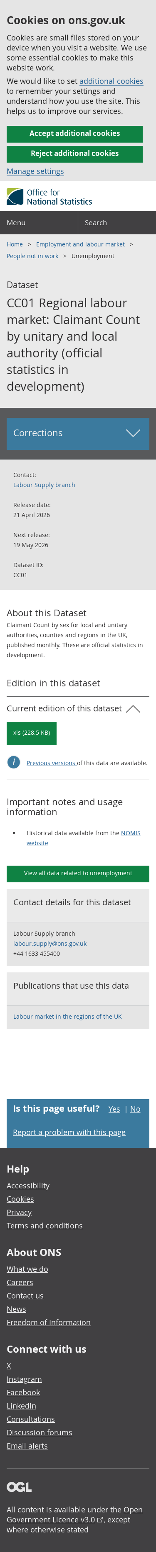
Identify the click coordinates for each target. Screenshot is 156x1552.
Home (16, 244)
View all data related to (78, 873)
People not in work (33, 256)
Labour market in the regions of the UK (67, 1016)
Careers (20, 1282)
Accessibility (28, 1185)
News (16, 1309)
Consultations (31, 1419)
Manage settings (35, 171)
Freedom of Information (49, 1322)
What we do (27, 1269)
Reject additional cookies (75, 153)
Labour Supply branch (44, 485)
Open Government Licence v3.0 (75, 1514)
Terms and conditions (45, 1226)
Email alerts (27, 1446)
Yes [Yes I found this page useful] (114, 1109)
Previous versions (52, 763)
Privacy (19, 1212)
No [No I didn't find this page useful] (135, 1109)
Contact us (25, 1296)
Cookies (20, 1199)
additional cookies (111, 81)
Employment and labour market (81, 244)
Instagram (24, 1379)
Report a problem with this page (69, 1132)
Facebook (23, 1392)
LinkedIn (21, 1406)
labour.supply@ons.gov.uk (50, 943)
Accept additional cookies (75, 133)
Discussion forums (39, 1432)
